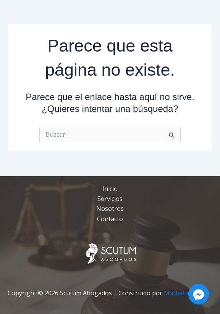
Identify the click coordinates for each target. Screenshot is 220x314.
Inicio (110, 189)
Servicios (110, 198)
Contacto (110, 219)
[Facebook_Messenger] (198, 294)
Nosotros (110, 208)
